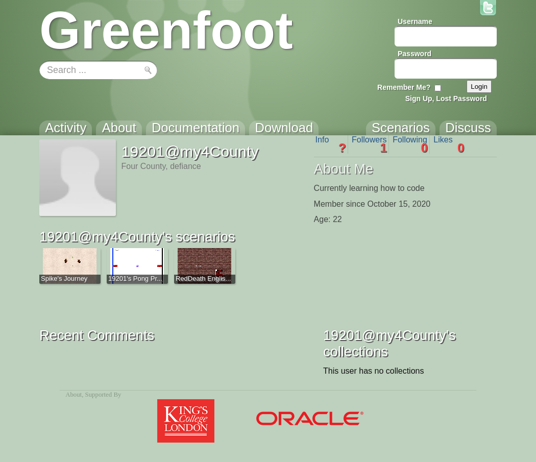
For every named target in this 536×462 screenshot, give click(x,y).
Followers (369, 144)
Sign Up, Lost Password (446, 98)
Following (410, 144)
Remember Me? (403, 87)
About (73, 394)
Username (415, 21)
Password (414, 54)
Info (330, 144)
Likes (448, 144)
